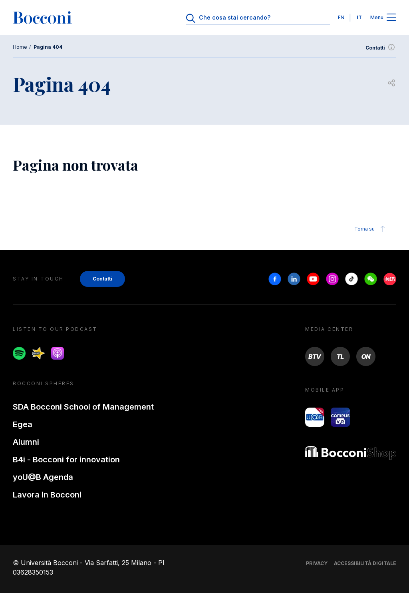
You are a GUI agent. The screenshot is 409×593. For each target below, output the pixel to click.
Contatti (380, 48)
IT (359, 17)
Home (20, 47)
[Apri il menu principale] (391, 18)
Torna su (370, 229)
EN (341, 17)
